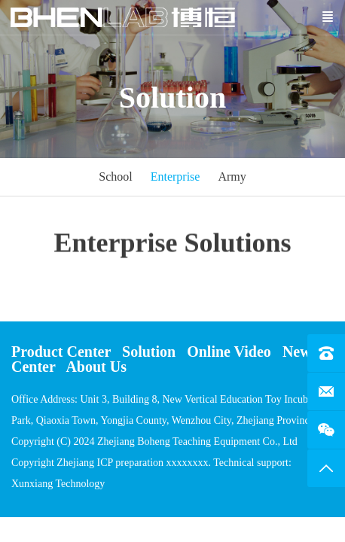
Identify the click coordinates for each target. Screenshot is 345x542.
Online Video (229, 351)
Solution (149, 351)
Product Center (61, 351)
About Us (96, 366)
